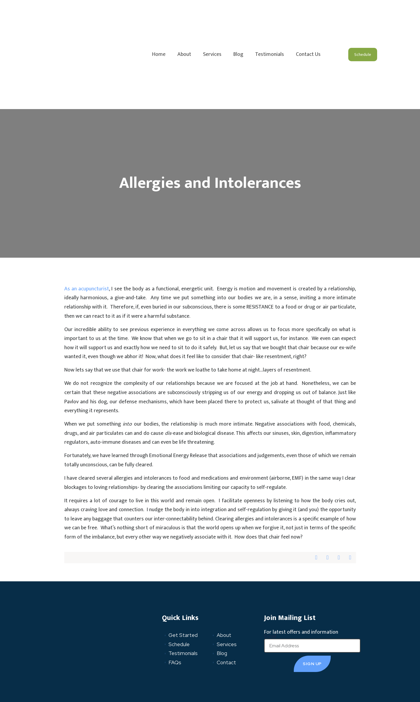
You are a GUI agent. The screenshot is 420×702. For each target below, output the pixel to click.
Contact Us (308, 19)
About (184, 19)
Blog (238, 19)
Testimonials (269, 19)
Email (270, 566)
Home (158, 19)
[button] (362, 19)
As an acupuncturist (86, 219)
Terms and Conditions (116, 675)
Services (212, 19)
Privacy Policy (74, 675)
